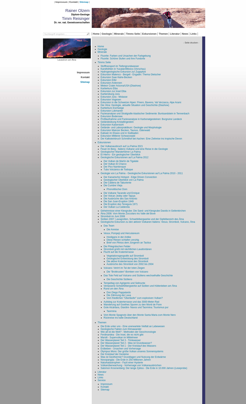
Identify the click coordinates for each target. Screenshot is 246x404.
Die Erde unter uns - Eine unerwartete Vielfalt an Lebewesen (133, 326)
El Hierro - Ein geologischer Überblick (120, 154)
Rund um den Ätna (114, 288)
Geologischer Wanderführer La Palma (121, 151)
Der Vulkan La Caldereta (117, 207)
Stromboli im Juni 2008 (113, 216)
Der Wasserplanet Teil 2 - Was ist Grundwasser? (126, 343)
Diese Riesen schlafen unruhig (123, 239)
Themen (163, 33)
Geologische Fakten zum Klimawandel (121, 329)
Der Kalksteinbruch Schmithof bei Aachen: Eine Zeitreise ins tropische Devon (141, 138)
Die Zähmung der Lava (119, 295)
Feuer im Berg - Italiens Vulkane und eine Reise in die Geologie (134, 149)
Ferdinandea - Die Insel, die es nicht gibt (122, 334)
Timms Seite (133, 33)
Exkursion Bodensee (112, 116)
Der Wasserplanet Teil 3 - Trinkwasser (121, 340)
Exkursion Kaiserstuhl (112, 124)
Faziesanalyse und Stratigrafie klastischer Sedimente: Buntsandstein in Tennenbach (145, 113)
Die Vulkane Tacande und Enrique (122, 193)
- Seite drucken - (191, 42)
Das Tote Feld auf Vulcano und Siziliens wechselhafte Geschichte (138, 275)
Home (96, 33)
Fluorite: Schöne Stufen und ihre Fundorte (123, 58)
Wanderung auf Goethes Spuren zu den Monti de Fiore (133, 304)
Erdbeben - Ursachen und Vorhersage (121, 348)
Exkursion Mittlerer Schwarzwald (118, 135)
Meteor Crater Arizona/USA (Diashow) (121, 85)
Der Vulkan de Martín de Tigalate (121, 161)
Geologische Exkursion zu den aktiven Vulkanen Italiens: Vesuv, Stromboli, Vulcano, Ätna (148, 222)
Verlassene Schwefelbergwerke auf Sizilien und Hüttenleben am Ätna (140, 285)
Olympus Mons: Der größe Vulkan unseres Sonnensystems (132, 351)
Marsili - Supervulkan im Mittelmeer (119, 337)
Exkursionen (149, 33)
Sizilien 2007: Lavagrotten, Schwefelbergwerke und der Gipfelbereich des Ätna (142, 219)
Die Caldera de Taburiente (117, 182)
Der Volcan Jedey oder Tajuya (119, 195)
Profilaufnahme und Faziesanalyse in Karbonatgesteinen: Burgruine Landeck (141, 119)
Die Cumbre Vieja (113, 185)
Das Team (109, 225)
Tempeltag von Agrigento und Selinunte (124, 283)
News (185, 33)
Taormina (111, 311)
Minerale (119, 33)
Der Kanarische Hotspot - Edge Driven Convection (130, 177)
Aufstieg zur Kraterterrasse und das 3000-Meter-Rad (131, 301)
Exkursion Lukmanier (112, 110)
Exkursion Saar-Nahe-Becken (116, 77)
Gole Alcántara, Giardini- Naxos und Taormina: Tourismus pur (136, 307)
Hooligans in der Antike (119, 237)
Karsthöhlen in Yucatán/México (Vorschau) (123, 69)
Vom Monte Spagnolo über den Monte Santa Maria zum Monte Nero (140, 315)
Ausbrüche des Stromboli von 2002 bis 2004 (130, 264)
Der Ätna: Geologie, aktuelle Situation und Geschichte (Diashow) (135, 105)
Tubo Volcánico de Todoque (118, 169)
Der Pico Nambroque (115, 166)
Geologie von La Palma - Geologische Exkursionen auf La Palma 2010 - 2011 (142, 173)
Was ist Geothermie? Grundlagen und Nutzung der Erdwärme (133, 357)
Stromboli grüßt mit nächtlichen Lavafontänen (128, 249)
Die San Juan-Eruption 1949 (119, 201)
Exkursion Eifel (108, 80)
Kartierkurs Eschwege (112, 108)
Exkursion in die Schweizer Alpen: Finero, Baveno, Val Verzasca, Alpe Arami (141, 102)
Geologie (107, 33)
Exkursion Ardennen (111, 82)
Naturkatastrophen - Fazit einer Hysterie (122, 362)
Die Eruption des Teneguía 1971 (121, 204)
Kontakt (73, 2)
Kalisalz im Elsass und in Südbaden (120, 133)
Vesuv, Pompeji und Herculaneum (122, 233)
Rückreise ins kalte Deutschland (121, 317)
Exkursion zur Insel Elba (113, 91)
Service (102, 380)
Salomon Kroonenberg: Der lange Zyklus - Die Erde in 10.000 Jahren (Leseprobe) (144, 368)
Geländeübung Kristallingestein (117, 122)
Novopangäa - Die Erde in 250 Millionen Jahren (126, 359)
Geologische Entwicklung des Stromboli (128, 258)
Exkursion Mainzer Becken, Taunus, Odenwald (125, 130)
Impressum (61, 2)
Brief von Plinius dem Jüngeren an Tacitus (129, 242)
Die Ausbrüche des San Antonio (120, 198)
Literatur (175, 33)
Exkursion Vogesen (111, 99)
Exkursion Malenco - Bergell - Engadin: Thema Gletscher (131, 74)
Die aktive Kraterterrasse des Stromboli (127, 261)
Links (193, 33)
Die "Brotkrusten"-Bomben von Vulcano (127, 271)
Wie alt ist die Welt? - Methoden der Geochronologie (128, 331)
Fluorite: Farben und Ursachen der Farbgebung (126, 55)
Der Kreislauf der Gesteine (115, 354)
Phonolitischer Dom (117, 189)
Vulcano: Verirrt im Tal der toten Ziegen (124, 268)
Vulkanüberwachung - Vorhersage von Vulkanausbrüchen (131, 365)
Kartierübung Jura (110, 94)
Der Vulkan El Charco (115, 164)
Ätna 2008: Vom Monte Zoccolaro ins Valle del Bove (128, 213)
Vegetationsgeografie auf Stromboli (125, 255)
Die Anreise (113, 229)
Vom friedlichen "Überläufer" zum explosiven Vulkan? (135, 298)
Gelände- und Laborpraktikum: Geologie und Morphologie (131, 127)
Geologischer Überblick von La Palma (124, 179)
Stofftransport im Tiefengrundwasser (120, 66)
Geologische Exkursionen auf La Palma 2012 (124, 157)
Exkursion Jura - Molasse (114, 96)
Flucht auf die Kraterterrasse (119, 252)
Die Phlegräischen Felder (117, 246)
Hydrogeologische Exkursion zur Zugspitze (123, 71)
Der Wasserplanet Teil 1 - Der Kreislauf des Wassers (128, 345)
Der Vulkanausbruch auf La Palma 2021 (122, 146)
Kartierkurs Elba (109, 88)
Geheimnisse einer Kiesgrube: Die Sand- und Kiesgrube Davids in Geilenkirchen (143, 210)
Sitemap (84, 2)
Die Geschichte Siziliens (119, 279)
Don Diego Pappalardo (119, 292)
